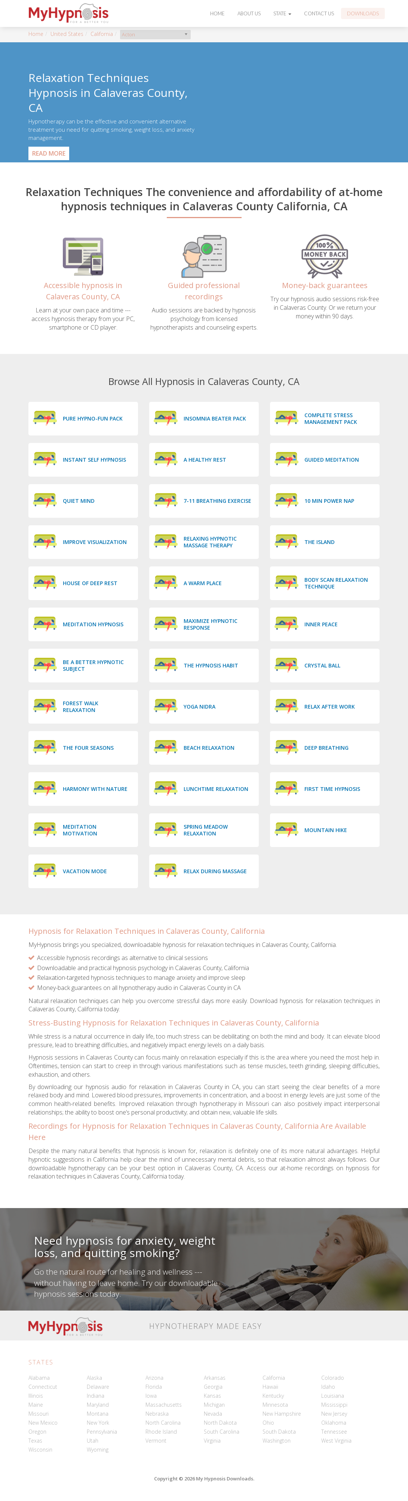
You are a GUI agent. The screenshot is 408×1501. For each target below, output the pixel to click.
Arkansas (215, 1377)
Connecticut (42, 1386)
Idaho (328, 1386)
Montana (97, 1413)
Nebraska (157, 1413)
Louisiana (332, 1395)
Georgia (213, 1386)
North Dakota (220, 1422)
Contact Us (319, 13)
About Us (249, 13)
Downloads (363, 13)
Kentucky (273, 1395)
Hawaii (270, 1386)
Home (217, 13)
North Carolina (163, 1422)
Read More (48, 153)
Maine (35, 1404)
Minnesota (275, 1404)
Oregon (37, 1431)
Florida (153, 1386)
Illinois (35, 1395)
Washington (277, 1440)
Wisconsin (40, 1449)
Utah (92, 1440)
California (102, 33)
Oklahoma (333, 1422)
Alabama (39, 1377)
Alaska (94, 1377)
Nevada (213, 1413)
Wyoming (97, 1449)
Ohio (268, 1422)
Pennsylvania (102, 1431)
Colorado (332, 1377)
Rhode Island (161, 1431)
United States (66, 33)
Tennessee (334, 1431)
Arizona (154, 1377)
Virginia (212, 1440)
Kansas (212, 1395)
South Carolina (221, 1431)
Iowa (151, 1395)
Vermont (155, 1440)
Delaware (98, 1386)
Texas (35, 1440)
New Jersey (334, 1413)
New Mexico (43, 1422)
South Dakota (279, 1431)
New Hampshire (282, 1413)
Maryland (98, 1404)
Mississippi (334, 1404)
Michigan (214, 1404)
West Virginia (336, 1440)
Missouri (38, 1413)
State (282, 13)
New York (98, 1422)
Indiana (95, 1395)
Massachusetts (163, 1404)
